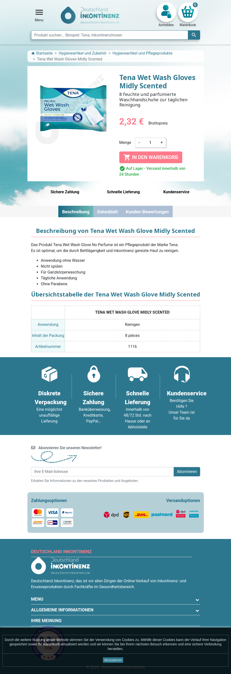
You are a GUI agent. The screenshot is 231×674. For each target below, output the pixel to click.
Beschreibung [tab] (75, 211)
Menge (125, 142)
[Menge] (150, 142)
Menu (37, 599)
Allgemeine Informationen (62, 609)
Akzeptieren (113, 660)
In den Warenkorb (150, 157)
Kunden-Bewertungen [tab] (147, 211)
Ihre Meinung (46, 620)
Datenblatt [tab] (107, 211)
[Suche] (115, 35)
